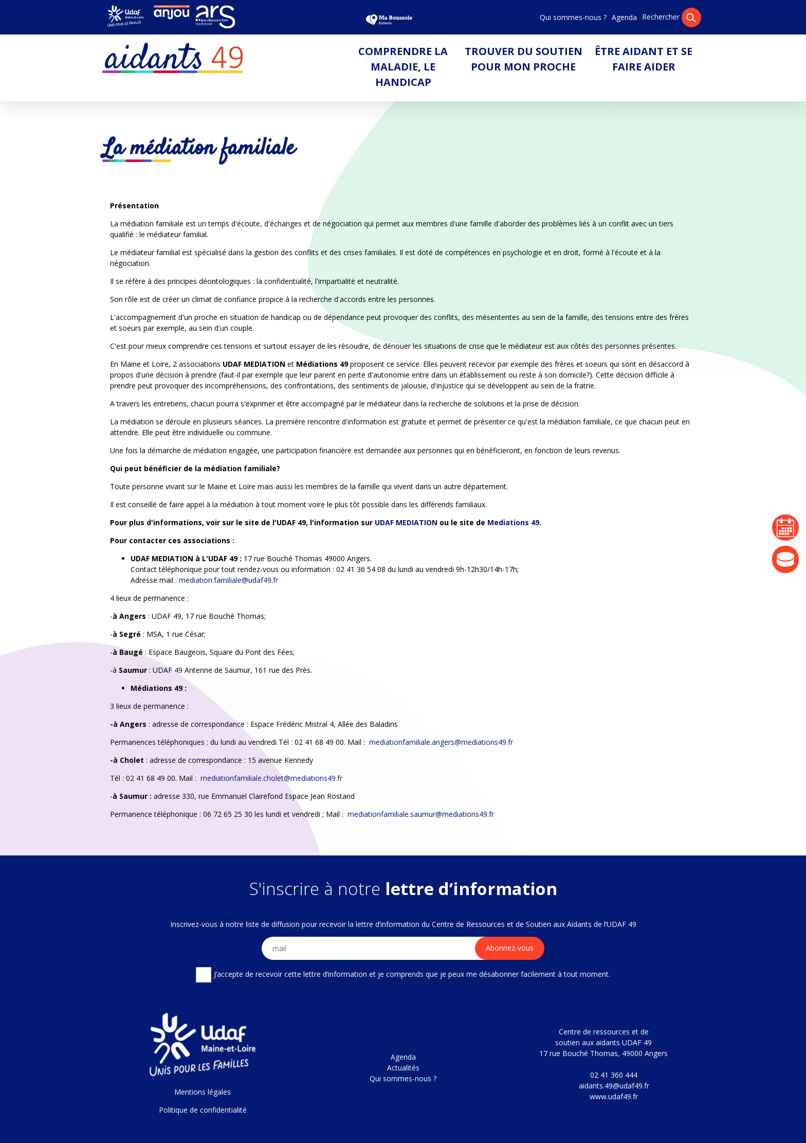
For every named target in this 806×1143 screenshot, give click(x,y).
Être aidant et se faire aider (643, 59)
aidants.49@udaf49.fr (614, 1086)
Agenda (624, 17)
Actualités (403, 1068)
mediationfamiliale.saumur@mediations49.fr (420, 814)
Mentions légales (202, 1092)
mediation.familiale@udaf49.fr (228, 580)
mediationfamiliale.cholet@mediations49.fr (271, 778)
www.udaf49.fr (614, 1096)
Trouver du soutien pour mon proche (523, 59)
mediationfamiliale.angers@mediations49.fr (441, 742)
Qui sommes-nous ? (573, 17)
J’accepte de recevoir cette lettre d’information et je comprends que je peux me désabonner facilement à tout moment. (403, 975)
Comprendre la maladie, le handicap (403, 66)
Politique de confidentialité (203, 1110)
